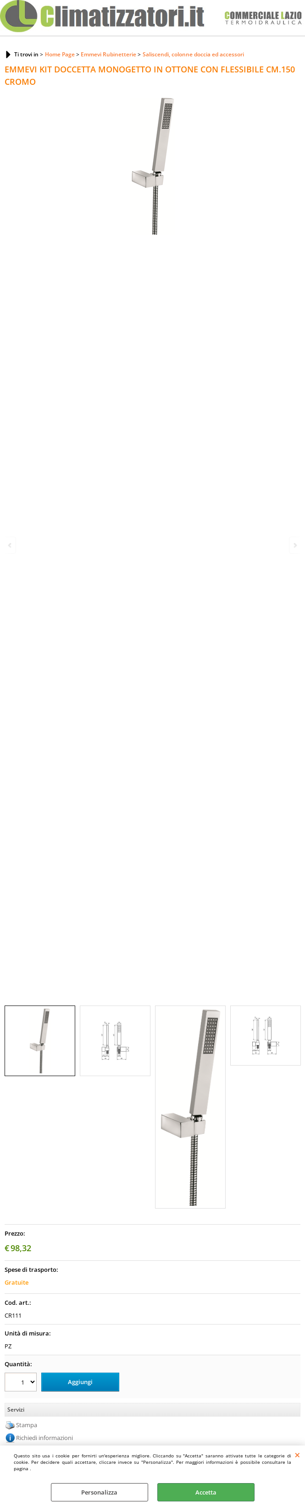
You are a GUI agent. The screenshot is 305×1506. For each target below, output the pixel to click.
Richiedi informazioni (44, 1438)
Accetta (205, 1492)
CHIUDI (297, 1454)
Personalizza (99, 1492)
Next (294, 545)
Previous (11, 545)
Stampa (26, 1425)
